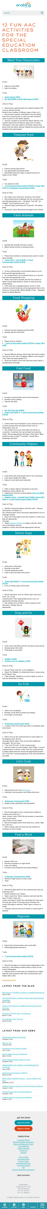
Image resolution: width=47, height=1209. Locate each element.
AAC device (26, 790)
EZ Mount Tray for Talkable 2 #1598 (17, 661)
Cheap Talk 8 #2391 (12, 581)
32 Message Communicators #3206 (17, 876)
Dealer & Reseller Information (23, 1142)
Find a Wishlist (23, 1146)
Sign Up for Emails (23, 1123)
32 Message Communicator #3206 (17, 724)
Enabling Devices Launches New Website (17, 1097)
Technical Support (23, 1165)
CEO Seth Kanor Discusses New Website (17, 1092)
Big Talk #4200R (10, 99)
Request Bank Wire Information (23, 1170)
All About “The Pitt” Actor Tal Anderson (16, 1013)
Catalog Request (24, 1148)
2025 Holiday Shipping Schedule (14, 1037)
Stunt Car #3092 (38, 493)
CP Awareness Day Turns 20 (12, 1019)
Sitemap (24, 1153)
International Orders (23, 1163)
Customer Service (23, 1140)
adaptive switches (16, 523)
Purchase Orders (24, 1159)
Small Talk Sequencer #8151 (28, 99)
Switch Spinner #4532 (12, 97)
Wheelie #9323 (7, 495)
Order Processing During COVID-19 (14, 1073)
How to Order (23, 1157)
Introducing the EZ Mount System (14, 1048)
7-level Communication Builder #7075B (17, 261)
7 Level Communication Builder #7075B (23, 499)
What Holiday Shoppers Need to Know (16, 1060)
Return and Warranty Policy (23, 1144)
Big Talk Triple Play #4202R (14, 410)
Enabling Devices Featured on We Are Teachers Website (22, 1086)
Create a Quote (23, 1161)
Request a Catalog (23, 1129)
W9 (23, 1168)
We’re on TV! (6, 1043)
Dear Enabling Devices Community (14, 1054)
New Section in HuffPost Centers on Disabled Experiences (23, 992)
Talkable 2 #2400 (11, 659)
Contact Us (24, 1150)
